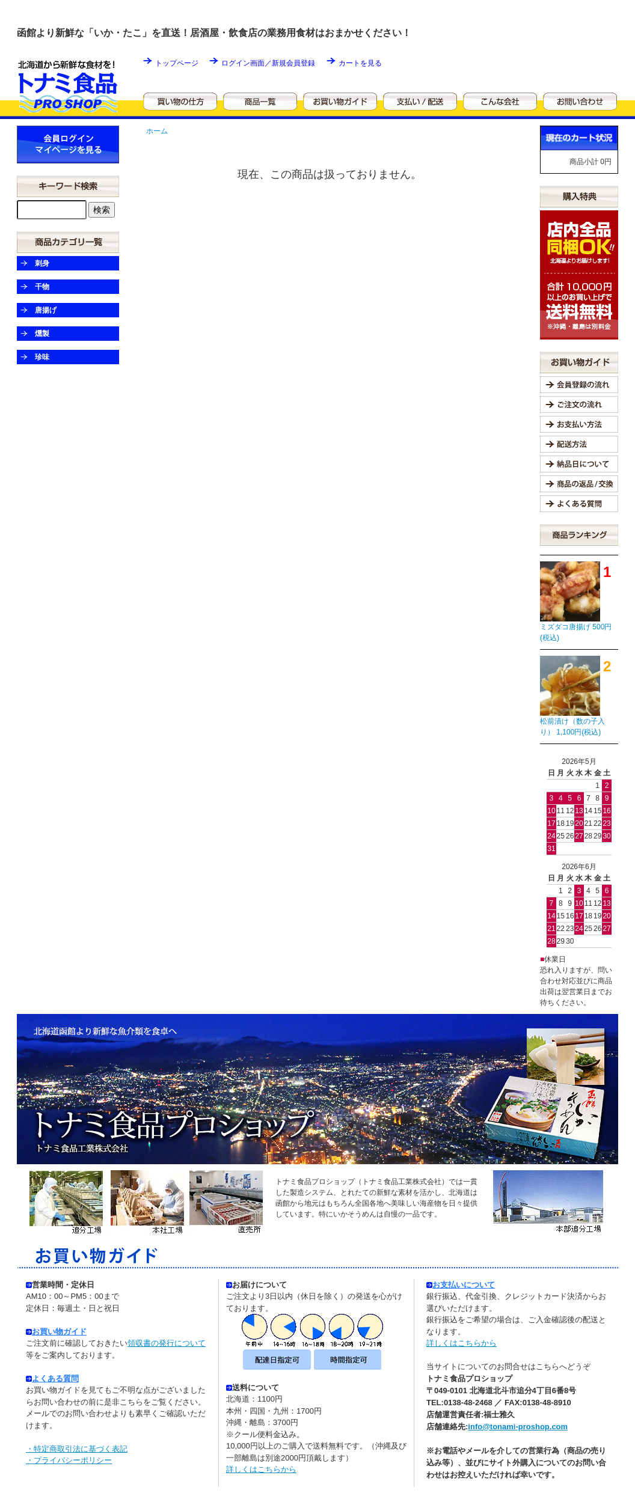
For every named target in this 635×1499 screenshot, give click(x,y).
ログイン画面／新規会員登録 (268, 63)
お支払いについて (460, 1284)
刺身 (42, 263)
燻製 (42, 333)
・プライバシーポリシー (69, 1460)
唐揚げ (46, 310)
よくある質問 (55, 1378)
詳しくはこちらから (261, 1469)
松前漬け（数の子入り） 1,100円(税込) (572, 726)
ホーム (157, 131)
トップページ (176, 63)
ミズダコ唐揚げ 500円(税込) (576, 632)
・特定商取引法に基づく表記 (76, 1448)
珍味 (42, 357)
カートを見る (360, 63)
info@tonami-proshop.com (518, 1426)
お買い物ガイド (59, 1331)
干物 (42, 286)
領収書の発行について (166, 1343)
